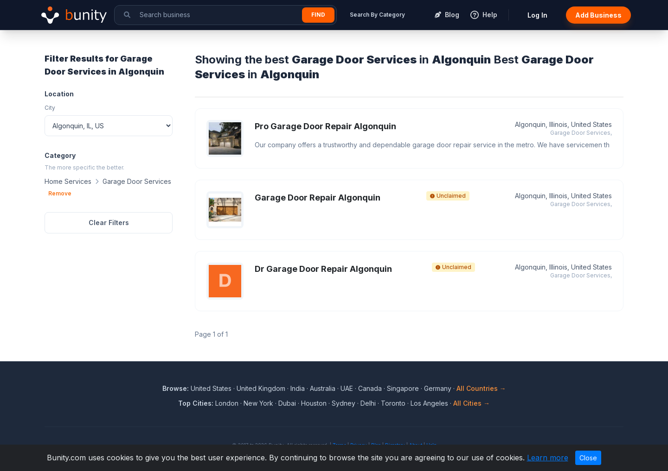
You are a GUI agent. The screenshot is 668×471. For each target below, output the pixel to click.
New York (258, 403)
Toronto (393, 403)
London (226, 403)
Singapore (403, 388)
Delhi (368, 403)
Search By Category (377, 14)
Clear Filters (109, 222)
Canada (370, 388)
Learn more (547, 457)
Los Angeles (429, 403)
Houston (314, 403)
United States (211, 388)
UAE (346, 388)
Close (588, 458)
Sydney (343, 403)
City (50, 107)
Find (318, 14)
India (297, 388)
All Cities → (471, 403)
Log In (537, 15)
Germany (437, 388)
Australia (322, 388)
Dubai (287, 403)
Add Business (598, 15)
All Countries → (481, 388)
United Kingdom (261, 388)
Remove (59, 193)
